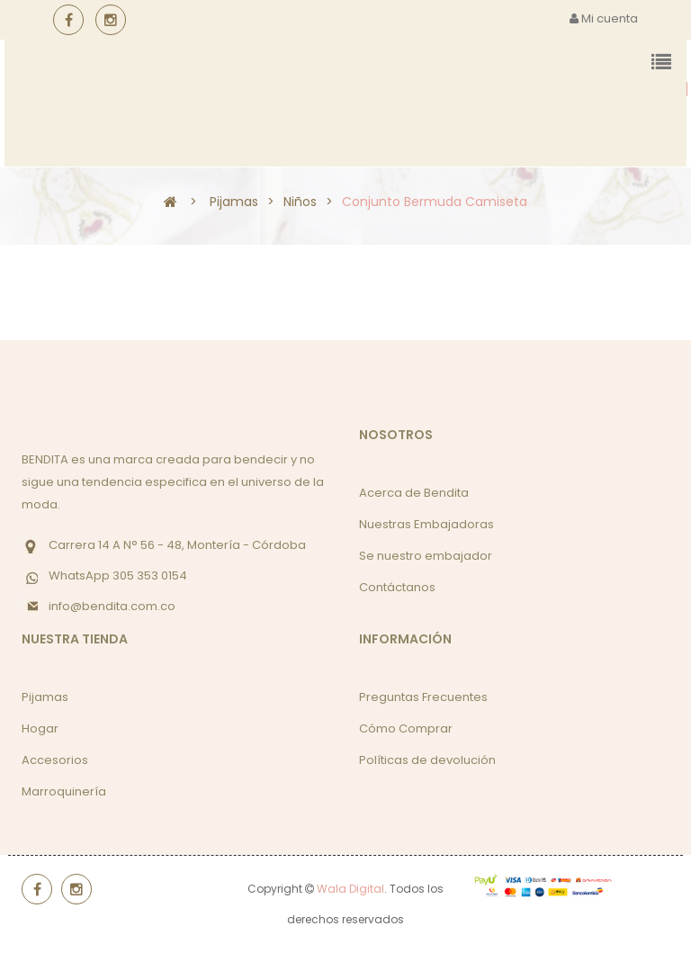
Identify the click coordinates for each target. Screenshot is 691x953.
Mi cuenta (604, 18)
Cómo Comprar (406, 728)
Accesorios (55, 760)
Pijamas (45, 697)
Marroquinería (64, 791)
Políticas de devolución (427, 760)
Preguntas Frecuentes (423, 697)
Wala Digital (350, 888)
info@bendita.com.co (112, 606)
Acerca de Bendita (414, 492)
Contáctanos (397, 587)
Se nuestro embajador (425, 555)
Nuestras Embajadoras (426, 524)
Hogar (40, 728)
